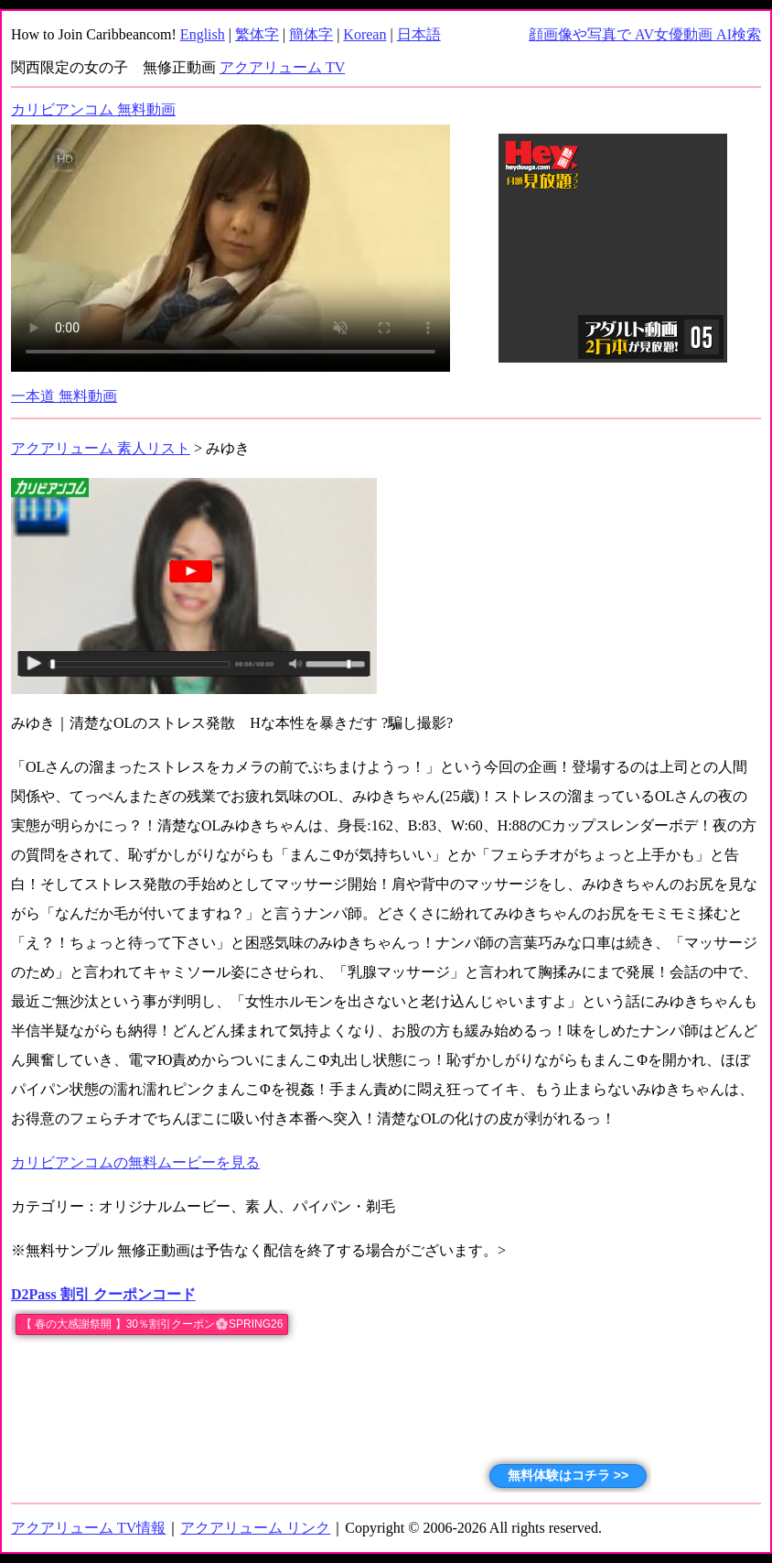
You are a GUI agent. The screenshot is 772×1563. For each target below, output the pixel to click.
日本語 (419, 34)
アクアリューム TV (282, 67)
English (202, 34)
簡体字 (311, 34)
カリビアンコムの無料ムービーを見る (135, 1162)
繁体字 (257, 34)
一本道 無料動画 (64, 396)
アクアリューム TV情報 (88, 1528)
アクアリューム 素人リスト (100, 448)
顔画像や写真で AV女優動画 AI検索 (645, 34)
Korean (364, 34)
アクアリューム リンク (255, 1528)
